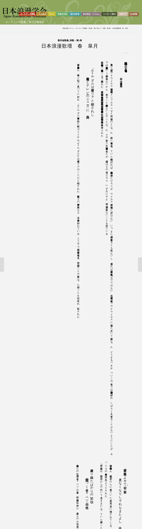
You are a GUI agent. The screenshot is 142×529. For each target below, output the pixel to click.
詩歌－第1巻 (107, 28)
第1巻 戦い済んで (95, 28)
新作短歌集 (63, 40)
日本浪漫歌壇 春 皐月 (69, 46)
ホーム (72, 28)
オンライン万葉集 (81, 28)
